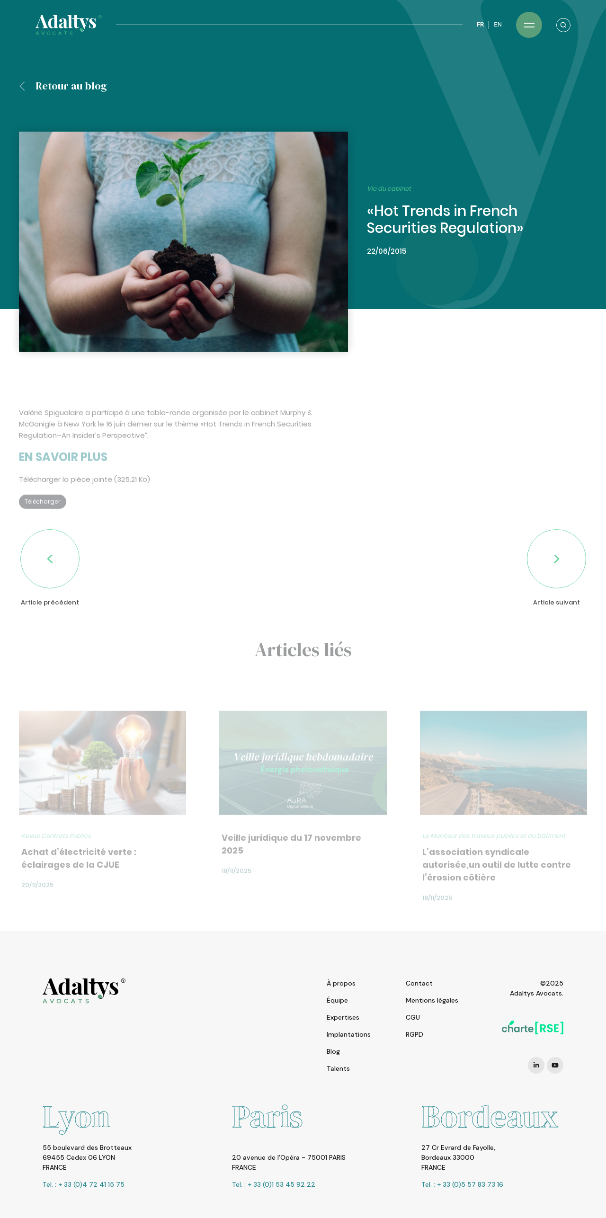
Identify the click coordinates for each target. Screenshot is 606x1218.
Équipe (337, 1000)
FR (480, 24)
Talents (338, 1068)
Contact (419, 983)
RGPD (414, 1034)
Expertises (343, 1017)
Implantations (349, 1034)
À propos (341, 983)
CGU (413, 1017)
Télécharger (43, 519)
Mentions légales (432, 1000)
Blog (333, 1051)
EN (498, 24)
